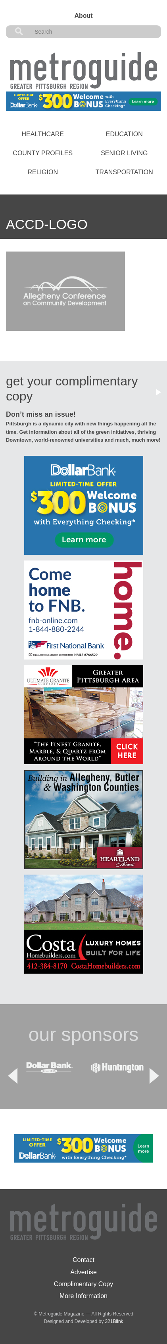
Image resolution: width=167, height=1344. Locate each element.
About (83, 15)
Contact (83, 1259)
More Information (83, 1296)
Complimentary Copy (83, 1284)
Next (154, 1076)
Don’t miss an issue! (41, 414)
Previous (12, 1076)
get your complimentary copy (72, 388)
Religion (43, 172)
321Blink (114, 1321)
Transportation (124, 172)
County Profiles (43, 153)
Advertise (83, 1272)
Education (124, 134)
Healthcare (43, 134)
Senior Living (124, 153)
